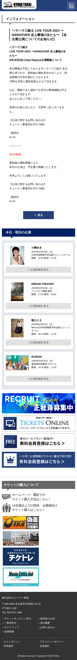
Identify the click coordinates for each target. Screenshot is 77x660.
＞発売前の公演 (46, 618)
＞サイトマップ (10, 627)
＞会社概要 (44, 622)
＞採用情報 (8, 631)
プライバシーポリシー (52, 641)
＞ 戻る (38, 215)
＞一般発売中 (9, 622)
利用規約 (8, 646)
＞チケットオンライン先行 (16, 618)
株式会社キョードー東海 (15, 597)
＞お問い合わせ (46, 627)
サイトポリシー (12, 641)
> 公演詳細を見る (38, 269)
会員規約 (44, 646)
